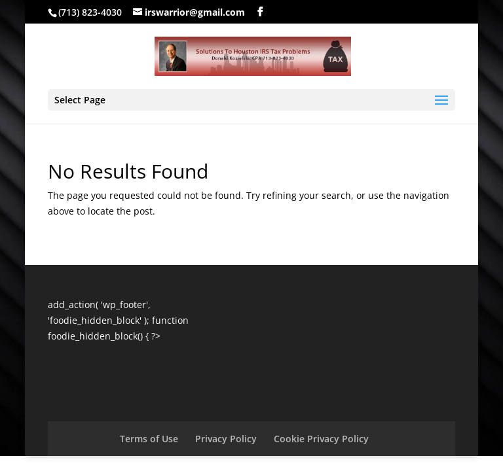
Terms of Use (149, 438)
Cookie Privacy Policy (321, 438)
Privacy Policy (226, 438)
